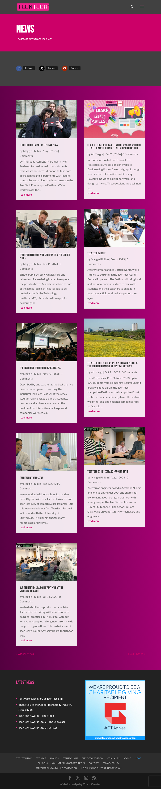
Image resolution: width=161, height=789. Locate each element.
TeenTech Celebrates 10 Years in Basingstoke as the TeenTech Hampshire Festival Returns (112, 364)
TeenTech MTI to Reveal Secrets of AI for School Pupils (45, 256)
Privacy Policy (111, 763)
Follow (29, 68)
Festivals (41, 758)
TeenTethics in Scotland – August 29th (107, 471)
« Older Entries (25, 653)
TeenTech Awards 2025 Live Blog (38, 727)
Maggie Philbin (32, 150)
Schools (43, 763)
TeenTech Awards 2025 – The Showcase (42, 721)
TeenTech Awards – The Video (36, 715)
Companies (113, 758)
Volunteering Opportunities (68, 763)
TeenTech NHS (70, 758)
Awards (54, 758)
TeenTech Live (24, 758)
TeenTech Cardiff (96, 253)
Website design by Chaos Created (80, 784)
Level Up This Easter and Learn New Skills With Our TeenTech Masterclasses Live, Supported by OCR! (114, 146)
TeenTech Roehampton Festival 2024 (39, 145)
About (127, 758)
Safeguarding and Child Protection (56, 768)
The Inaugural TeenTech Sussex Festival (41, 368)
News (138, 758)
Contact (94, 763)
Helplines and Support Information (101, 768)
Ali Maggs (97, 154)
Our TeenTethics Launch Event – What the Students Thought (41, 589)
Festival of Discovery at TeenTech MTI (41, 698)
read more (26, 194)
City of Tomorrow (92, 758)
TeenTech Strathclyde (31, 478)
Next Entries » (136, 653)
